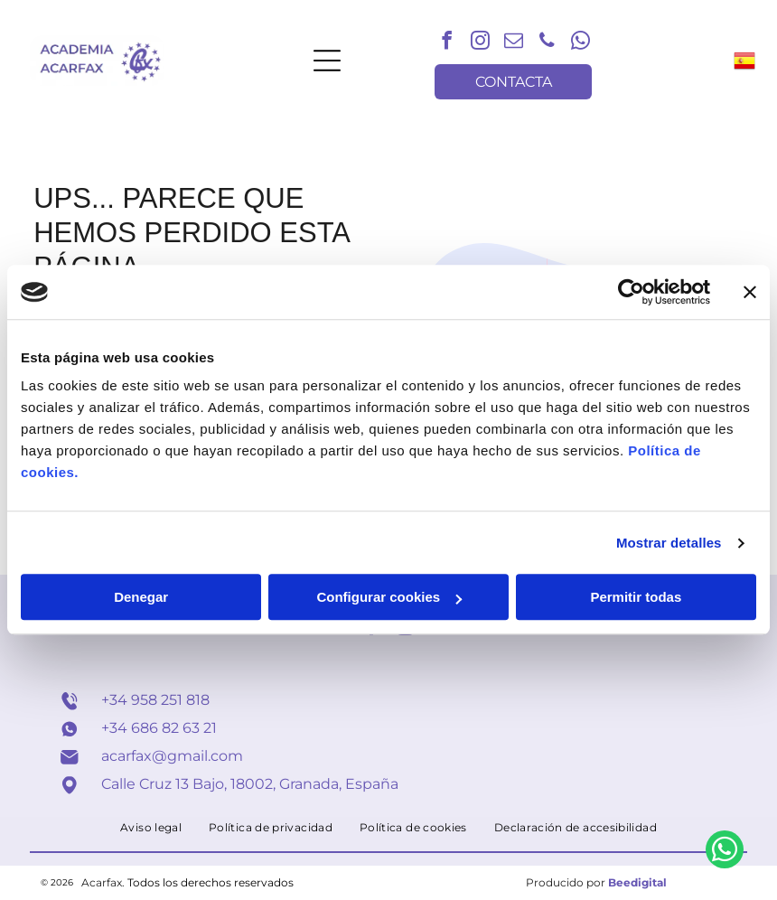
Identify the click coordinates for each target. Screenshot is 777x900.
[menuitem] (151, 828)
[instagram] (479, 43)
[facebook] (446, 43)
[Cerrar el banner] (750, 292)
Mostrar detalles (669, 542)
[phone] (546, 43)
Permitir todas (635, 597)
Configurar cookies (389, 597)
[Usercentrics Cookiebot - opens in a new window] (631, 291)
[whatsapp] (580, 43)
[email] (513, 43)
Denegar (141, 597)
